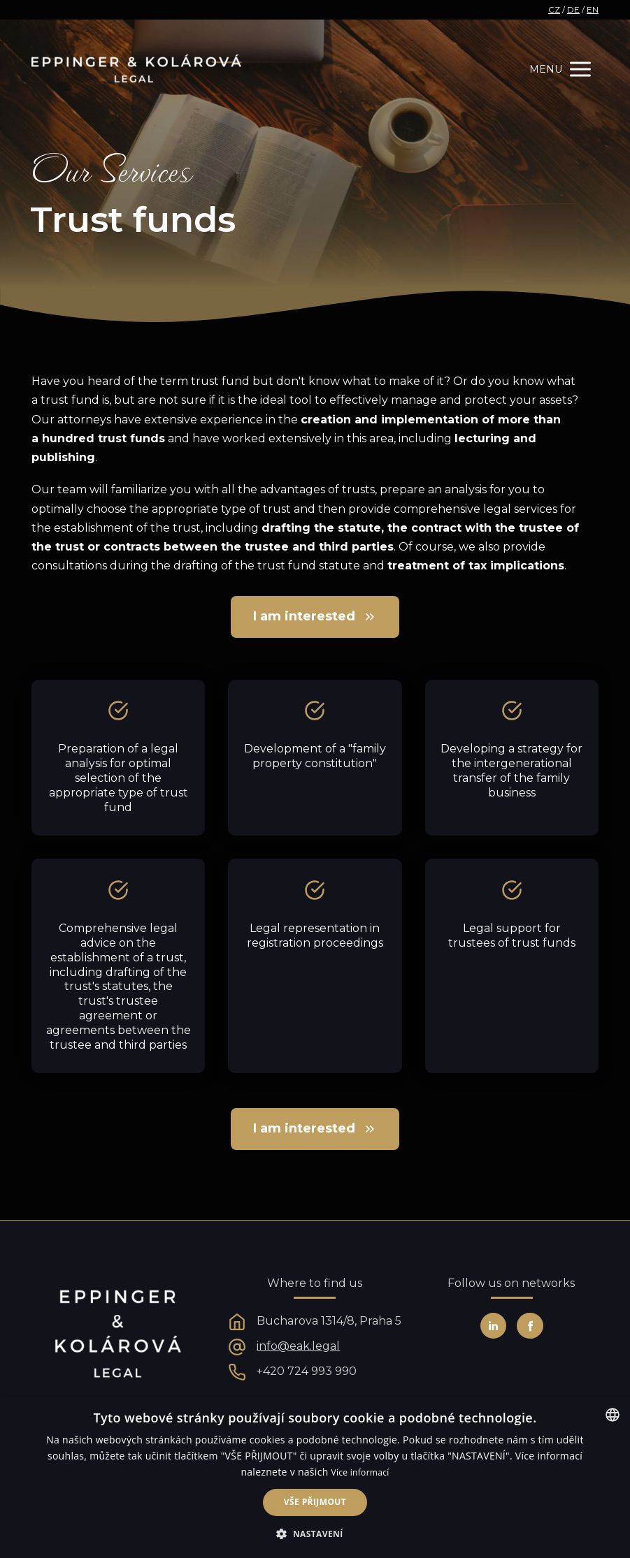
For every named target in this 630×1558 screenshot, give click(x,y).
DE (573, 9)
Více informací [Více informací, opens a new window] (360, 1472)
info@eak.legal (298, 1346)
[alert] (315, 1477)
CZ (554, 9)
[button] (315, 1534)
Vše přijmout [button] (315, 1502)
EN (593, 9)
